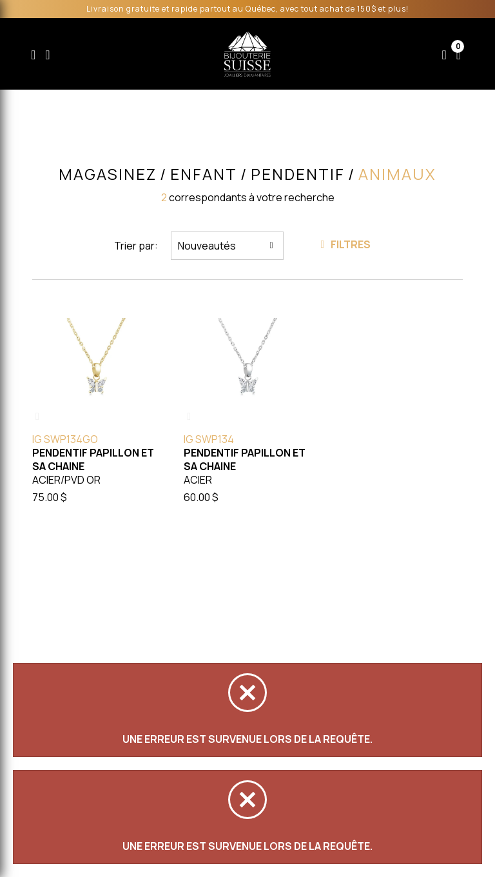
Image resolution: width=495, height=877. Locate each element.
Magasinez (108, 174)
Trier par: (136, 246)
